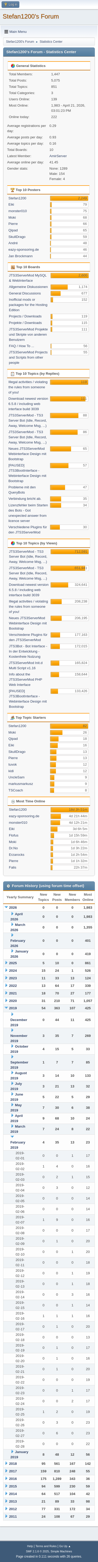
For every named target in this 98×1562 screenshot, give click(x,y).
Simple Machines (61, 1551)
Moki (12, 217)
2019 (13, 1008)
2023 (13, 978)
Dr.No (13, 848)
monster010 (17, 211)
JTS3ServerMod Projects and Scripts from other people (28, 357)
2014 (13, 1494)
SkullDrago (16, 237)
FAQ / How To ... (21, 346)
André (13, 243)
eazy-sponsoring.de (23, 249)
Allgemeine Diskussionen (28, 287)
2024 (13, 971)
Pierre (13, 224)
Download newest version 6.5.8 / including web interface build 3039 (28, 404)
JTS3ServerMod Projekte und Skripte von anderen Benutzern (28, 334)
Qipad (13, 230)
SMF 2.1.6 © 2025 (37, 1551)
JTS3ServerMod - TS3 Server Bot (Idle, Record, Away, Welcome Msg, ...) (27, 420)
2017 (13, 1471)
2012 (13, 1509)
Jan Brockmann (20, 256)
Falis (12, 867)
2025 (13, 963)
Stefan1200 (17, 198)
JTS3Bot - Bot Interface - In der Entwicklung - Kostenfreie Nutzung (28, 651)
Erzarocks (16, 855)
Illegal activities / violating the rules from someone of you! (28, 387)
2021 (13, 993)
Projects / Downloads (25, 316)
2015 (13, 1486)
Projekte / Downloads (25, 323)
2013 (13, 1501)
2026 (13, 907)
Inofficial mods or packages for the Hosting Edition (28, 305)
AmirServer (58, 156)
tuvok (12, 764)
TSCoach (15, 790)
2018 (13, 1464)
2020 (13, 1001)
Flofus (13, 835)
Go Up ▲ (65, 1546)
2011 (13, 1516)
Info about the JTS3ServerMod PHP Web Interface (25, 679)
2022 (13, 986)
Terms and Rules (46, 1546)
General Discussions (25, 293)
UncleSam (16, 777)
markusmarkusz (20, 784)
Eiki (11, 204)
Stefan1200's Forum (31, 16)
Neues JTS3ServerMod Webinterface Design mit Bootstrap (27, 454)
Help (30, 1546)
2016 (13, 1479)
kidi (11, 771)
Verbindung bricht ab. (24, 499)
